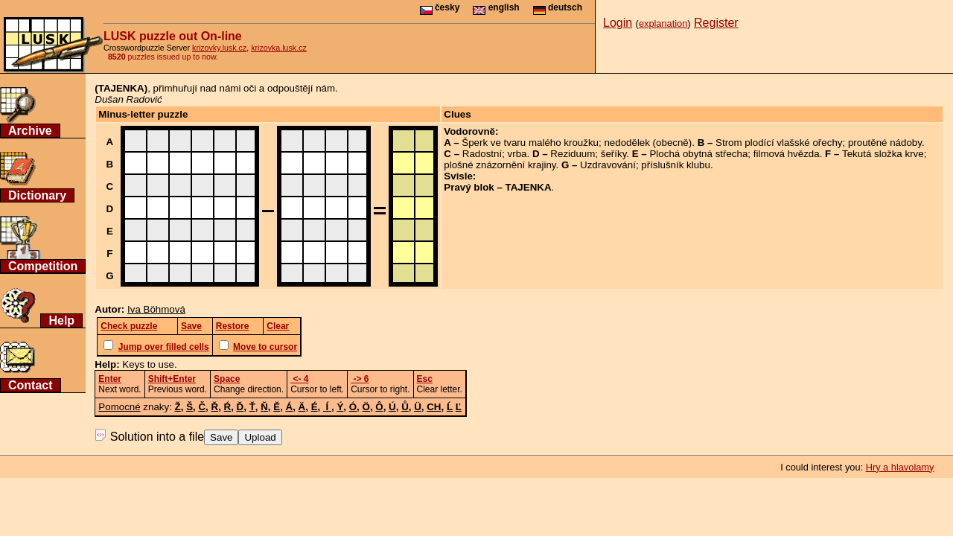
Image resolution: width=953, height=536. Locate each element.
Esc (425, 379)
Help (61, 320)
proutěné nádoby (885, 142)
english (496, 7)
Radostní (482, 153)
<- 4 (299, 379)
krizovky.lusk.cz (219, 47)
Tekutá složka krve (883, 153)
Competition (42, 266)
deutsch (557, 7)
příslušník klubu (675, 164)
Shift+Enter (172, 379)
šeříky (614, 153)
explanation (663, 23)
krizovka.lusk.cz (279, 47)
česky (440, 7)
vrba (517, 153)
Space (227, 379)
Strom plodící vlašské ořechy (778, 142)
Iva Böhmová (156, 309)
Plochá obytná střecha (698, 153)
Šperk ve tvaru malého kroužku (530, 142)
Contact (30, 385)
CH (434, 406)
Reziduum (572, 153)
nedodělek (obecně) (648, 142)
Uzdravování (608, 164)
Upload (259, 437)
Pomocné (119, 406)
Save (221, 437)
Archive (30, 130)
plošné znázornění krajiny (499, 164)
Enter (109, 379)
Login (617, 22)
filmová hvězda (786, 153)
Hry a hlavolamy (900, 467)
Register (716, 22)
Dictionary (37, 195)
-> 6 (360, 379)
